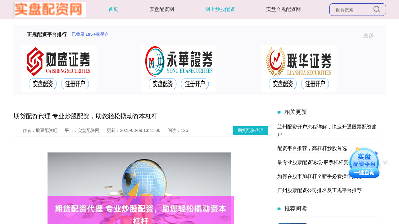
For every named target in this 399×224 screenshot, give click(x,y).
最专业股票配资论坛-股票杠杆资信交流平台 (325, 162)
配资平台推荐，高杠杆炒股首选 (312, 148)
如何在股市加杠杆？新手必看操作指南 (319, 176)
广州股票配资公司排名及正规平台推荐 (319, 190)
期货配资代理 (251, 130)
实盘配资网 (161, 9)
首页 (113, 9)
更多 (371, 35)
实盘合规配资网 (283, 9)
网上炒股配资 (220, 9)
